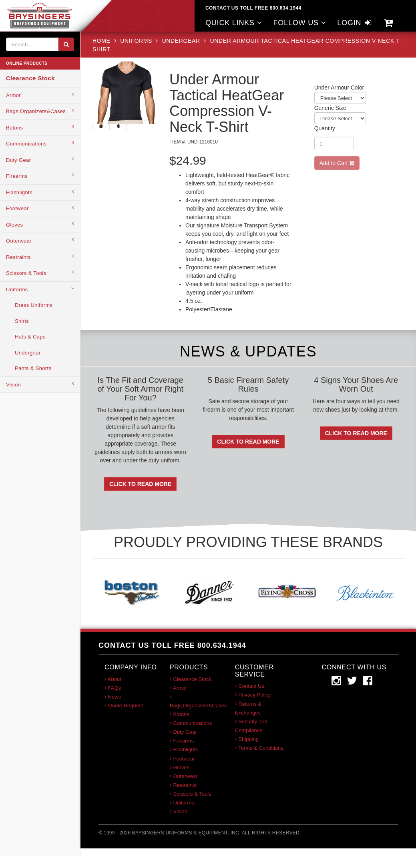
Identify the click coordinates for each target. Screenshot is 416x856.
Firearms (40, 175)
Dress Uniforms (33, 305)
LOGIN (355, 23)
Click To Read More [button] (140, 484)
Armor (40, 95)
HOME (102, 41)
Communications (40, 143)
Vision (40, 384)
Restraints (40, 256)
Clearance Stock (30, 78)
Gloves (40, 224)
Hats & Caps (30, 337)
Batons (40, 127)
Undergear (27, 353)
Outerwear (40, 240)
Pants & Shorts (33, 368)
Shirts (22, 321)
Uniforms (40, 289)
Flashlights (40, 192)
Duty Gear (40, 159)
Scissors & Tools (40, 272)
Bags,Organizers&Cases (40, 110)
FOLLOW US (299, 23)
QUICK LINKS (233, 23)
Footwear (40, 208)
